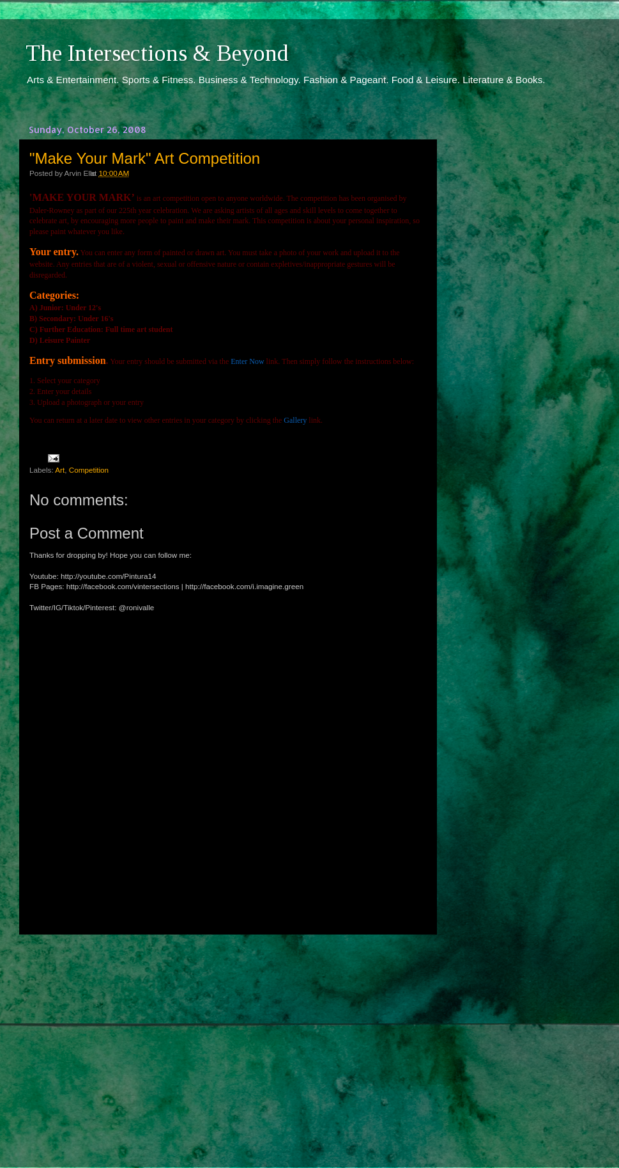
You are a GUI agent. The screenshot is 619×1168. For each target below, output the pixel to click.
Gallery (295, 420)
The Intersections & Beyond (157, 53)
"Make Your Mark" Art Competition (144, 158)
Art (60, 470)
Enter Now (247, 361)
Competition (89, 470)
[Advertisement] (226, 1039)
